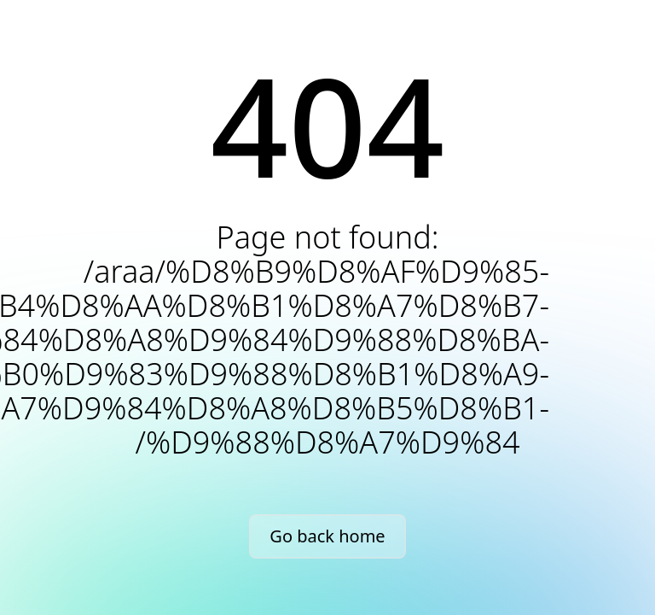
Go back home (327, 536)
